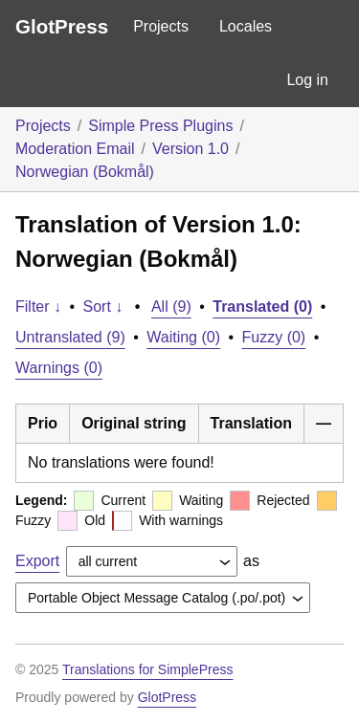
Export (37, 561)
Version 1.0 (190, 149)
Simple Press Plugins (160, 126)
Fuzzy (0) (274, 337)
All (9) (171, 306)
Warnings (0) (58, 368)
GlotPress (61, 26)
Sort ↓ (103, 306)
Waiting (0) (183, 337)
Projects (161, 26)
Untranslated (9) (70, 337)
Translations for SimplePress (147, 669)
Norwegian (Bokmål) (84, 172)
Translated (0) (262, 306)
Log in (307, 80)
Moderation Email (75, 149)
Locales (245, 26)
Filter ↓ (38, 306)
